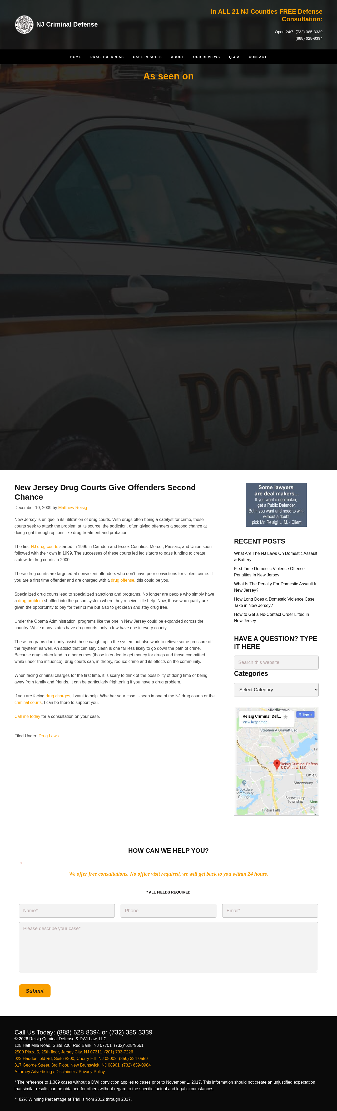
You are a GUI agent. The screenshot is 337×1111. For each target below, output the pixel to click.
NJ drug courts (44, 546)
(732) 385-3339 (308, 31)
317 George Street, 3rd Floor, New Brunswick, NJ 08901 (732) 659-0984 (82, 1065)
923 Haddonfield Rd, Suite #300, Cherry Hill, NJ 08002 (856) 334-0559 (81, 1058)
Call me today (27, 716)
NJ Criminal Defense (67, 24)
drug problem (30, 600)
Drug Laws (49, 736)
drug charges (58, 696)
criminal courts (28, 702)
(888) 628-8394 (309, 38)
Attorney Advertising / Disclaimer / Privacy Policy (59, 1071)
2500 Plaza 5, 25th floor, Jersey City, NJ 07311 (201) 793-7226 (73, 1052)
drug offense (122, 580)
